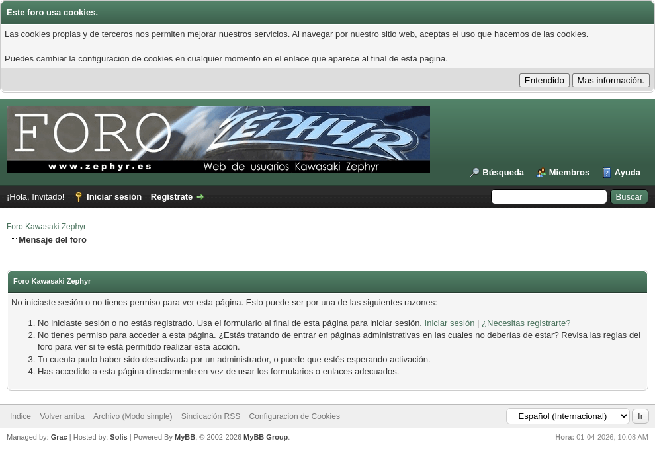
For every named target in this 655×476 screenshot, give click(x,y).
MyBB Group (265, 437)
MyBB (185, 437)
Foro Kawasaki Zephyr (46, 226)
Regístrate (172, 197)
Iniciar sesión (114, 197)
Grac (59, 437)
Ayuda (627, 172)
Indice (20, 416)
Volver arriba (62, 416)
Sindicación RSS (210, 416)
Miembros (569, 172)
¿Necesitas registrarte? (526, 323)
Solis (118, 437)
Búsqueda (503, 172)
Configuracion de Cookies (294, 416)
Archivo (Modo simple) (132, 416)
